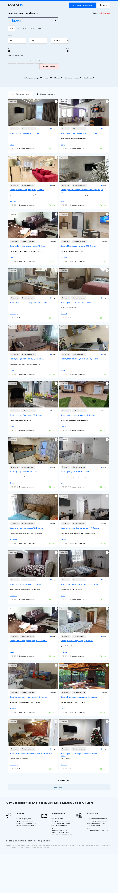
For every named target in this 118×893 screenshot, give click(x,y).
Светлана (13, 596)
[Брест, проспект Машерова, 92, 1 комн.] (84, 112)
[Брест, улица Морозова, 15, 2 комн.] (33, 507)
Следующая (63, 781)
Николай (64, 314)
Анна (62, 201)
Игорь (63, 145)
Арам (12, 426)
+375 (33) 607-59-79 (17, 600)
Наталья (13, 201)
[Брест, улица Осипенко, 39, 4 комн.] (33, 394)
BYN (11, 28)
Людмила (13, 539)
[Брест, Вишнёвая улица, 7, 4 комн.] (84, 620)
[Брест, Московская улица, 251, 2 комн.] (84, 225)
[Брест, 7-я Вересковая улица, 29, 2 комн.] (84, 563)
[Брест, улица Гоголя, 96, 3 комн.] (33, 112)
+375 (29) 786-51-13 (68, 487)
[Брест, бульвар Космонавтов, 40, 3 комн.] (84, 507)
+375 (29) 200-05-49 (17, 149)
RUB (32, 28)
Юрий (12, 257)
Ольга (12, 145)
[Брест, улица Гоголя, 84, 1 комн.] (84, 450)
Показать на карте (45, 94)
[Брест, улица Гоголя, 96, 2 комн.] (33, 450)
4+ (39, 60)
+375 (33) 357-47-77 (68, 205)
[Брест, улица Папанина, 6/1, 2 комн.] (33, 338)
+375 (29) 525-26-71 (68, 656)
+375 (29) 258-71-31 (17, 769)
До (39, 40)
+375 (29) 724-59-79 (68, 261)
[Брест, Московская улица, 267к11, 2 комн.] (84, 338)
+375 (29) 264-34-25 (68, 712)
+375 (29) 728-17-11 (67, 318)
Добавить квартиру (82, 5)
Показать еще (59, 787)
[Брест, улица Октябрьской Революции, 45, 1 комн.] (84, 732)
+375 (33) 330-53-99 (17, 205)
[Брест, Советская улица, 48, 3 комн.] (33, 169)
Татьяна (64, 652)
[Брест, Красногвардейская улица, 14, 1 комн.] (33, 732)
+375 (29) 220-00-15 (68, 374)
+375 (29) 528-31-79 (68, 769)
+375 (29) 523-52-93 (17, 261)
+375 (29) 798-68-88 (17, 430)
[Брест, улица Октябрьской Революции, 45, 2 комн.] (84, 169)
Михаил (63, 539)
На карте (53, 128)
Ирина (63, 370)
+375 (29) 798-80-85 (68, 543)
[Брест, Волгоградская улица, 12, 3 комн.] (33, 281)
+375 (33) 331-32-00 (68, 149)
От (18, 40)
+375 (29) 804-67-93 (68, 430)
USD (18, 28)
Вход (103, 5)
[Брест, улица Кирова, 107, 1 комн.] (84, 281)
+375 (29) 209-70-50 (17, 543)
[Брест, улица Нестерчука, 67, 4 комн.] (84, 394)
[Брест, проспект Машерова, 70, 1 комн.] (33, 676)
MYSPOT (15, 5)
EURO (25, 28)
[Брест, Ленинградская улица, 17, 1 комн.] (33, 225)
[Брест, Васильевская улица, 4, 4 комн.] (84, 676)
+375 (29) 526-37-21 (68, 600)
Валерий (64, 257)
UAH (39, 28)
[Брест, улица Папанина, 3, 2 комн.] (33, 563)
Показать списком (20, 94)
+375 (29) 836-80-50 (17, 318)
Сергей (63, 426)
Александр (14, 314)
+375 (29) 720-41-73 (17, 374)
